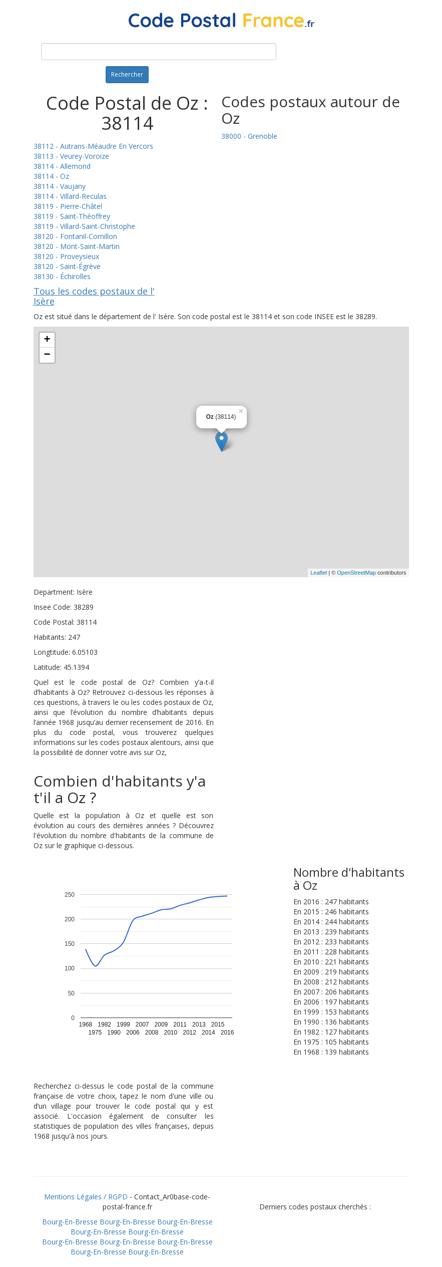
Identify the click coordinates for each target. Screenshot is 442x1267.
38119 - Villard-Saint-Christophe (84, 226)
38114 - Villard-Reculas (70, 196)
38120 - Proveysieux (66, 256)
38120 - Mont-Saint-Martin (77, 246)
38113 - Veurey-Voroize (71, 156)
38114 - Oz (51, 176)
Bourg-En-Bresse (70, 1221)
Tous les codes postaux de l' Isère (94, 296)
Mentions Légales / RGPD (86, 1196)
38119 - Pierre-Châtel (68, 206)
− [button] (47, 355)
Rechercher (127, 74)
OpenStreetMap (356, 573)
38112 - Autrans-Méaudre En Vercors (93, 146)
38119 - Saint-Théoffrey (72, 216)
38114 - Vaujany (60, 186)
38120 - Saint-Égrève (67, 266)
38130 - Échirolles (62, 276)
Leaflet (318, 573)
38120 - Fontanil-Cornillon (75, 236)
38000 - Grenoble (249, 136)
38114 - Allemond (62, 166)
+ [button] (47, 340)
